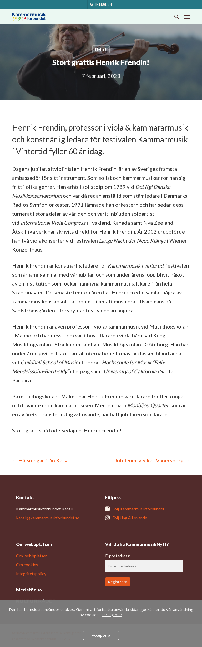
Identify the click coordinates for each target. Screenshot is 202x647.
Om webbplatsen (31, 555)
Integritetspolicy (31, 573)
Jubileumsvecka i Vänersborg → (152, 460)
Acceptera (101, 635)
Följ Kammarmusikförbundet (138, 508)
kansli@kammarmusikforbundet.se (47, 517)
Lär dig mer (112, 614)
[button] (187, 16)
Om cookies (27, 564)
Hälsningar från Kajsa (43, 460)
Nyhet (101, 49)
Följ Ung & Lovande (129, 517)
